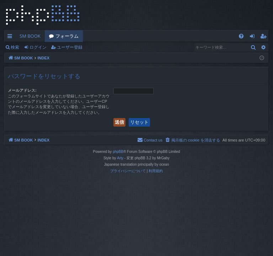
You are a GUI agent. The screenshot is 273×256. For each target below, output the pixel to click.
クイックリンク (11, 37)
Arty (120, 158)
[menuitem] (241, 36)
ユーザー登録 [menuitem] (265, 37)
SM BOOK (30, 36)
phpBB (118, 152)
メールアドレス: (22, 90)
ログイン (38, 47)
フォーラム (67, 36)
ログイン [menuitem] (254, 37)
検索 (15, 47)
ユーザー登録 (69, 47)
